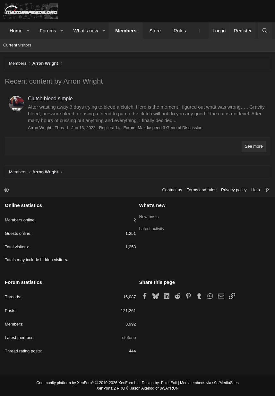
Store (155, 30)
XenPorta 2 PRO (111, 388)
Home (16, 30)
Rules (180, 30)
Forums (48, 30)
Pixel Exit (169, 383)
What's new (85, 30)
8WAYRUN (169, 388)
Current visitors (17, 45)
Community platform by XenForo (88, 383)
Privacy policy (233, 189)
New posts (149, 216)
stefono (129, 337)
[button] (28, 30)
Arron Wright (39, 127)
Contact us (172, 189)
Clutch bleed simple (50, 98)
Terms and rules (201, 189)
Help (255, 189)
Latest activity (152, 227)
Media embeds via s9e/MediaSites (209, 383)
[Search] (265, 30)
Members (125, 30)
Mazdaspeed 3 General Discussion (170, 127)
